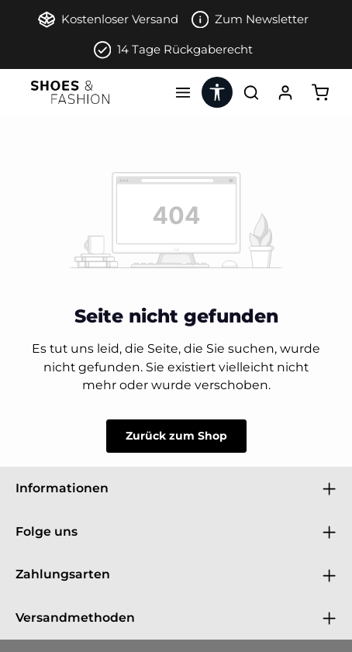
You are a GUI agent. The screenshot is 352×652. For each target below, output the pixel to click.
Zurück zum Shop (176, 436)
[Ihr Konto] (285, 92)
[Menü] (182, 92)
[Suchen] (251, 92)
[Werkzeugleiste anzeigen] (217, 92)
